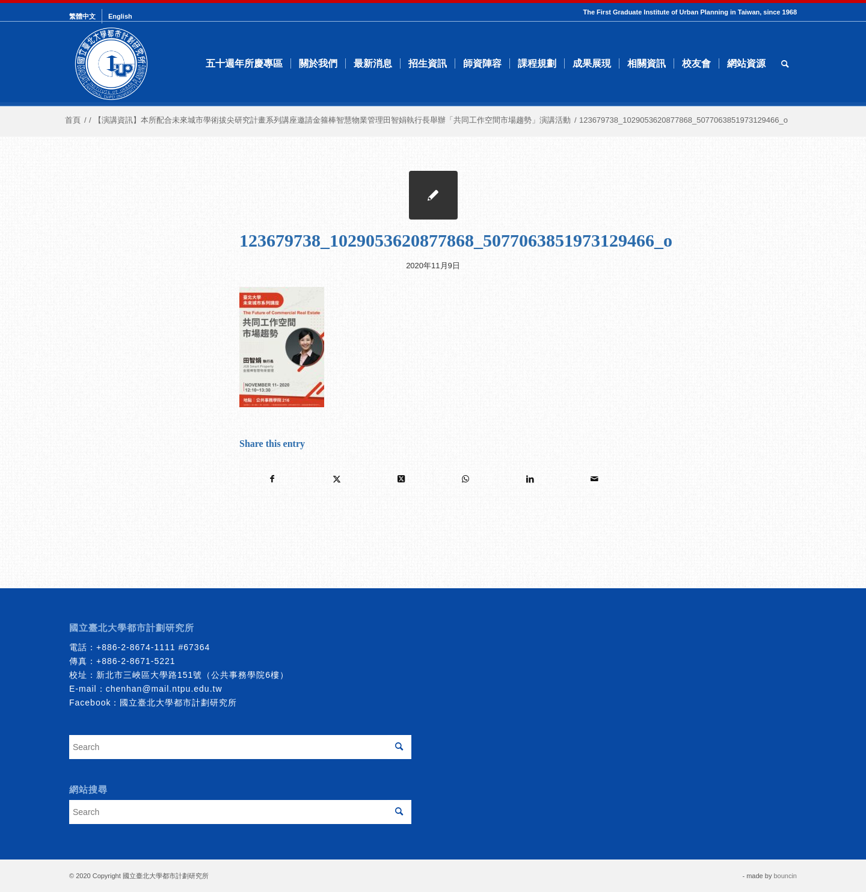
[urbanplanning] (111, 64)
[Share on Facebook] (272, 479)
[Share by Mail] (594, 479)
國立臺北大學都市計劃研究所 (178, 702)
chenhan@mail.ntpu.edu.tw (164, 689)
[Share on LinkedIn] (530, 479)
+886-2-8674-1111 (136, 647)
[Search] (785, 64)
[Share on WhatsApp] (465, 479)
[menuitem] (85, 16)
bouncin (785, 875)
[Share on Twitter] (337, 479)
